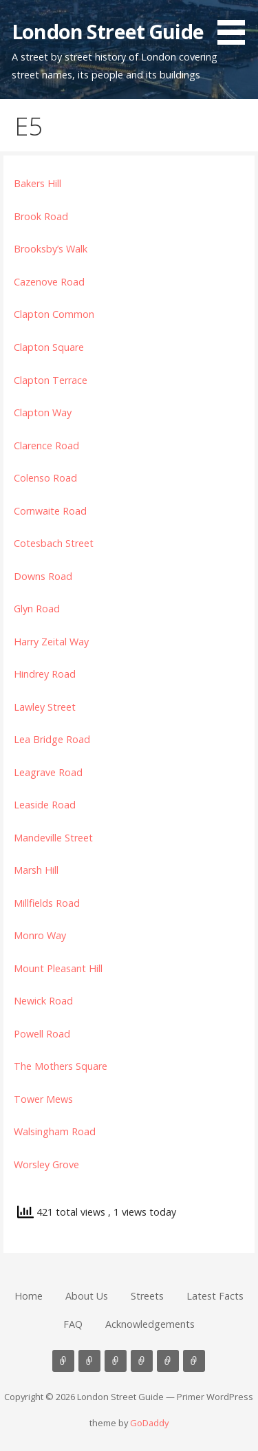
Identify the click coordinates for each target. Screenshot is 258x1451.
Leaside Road (45, 804)
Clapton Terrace (50, 380)
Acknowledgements (150, 1324)
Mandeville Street (53, 837)
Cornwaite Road (50, 510)
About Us (86, 1295)
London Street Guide (108, 31)
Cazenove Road (49, 281)
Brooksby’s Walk (50, 248)
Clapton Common (54, 314)
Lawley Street (45, 706)
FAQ (73, 1324)
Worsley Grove (46, 1164)
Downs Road (43, 576)
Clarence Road (46, 445)
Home (28, 1295)
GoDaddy (149, 1423)
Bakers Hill (37, 183)
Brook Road (41, 216)
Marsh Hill (36, 870)
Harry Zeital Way (51, 641)
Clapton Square (49, 347)
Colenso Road (45, 477)
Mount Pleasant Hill (58, 968)
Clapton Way (43, 412)
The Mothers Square (60, 1066)
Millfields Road (47, 903)
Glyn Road (37, 608)
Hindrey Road (45, 673)
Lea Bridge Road (52, 739)
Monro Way (40, 935)
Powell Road (42, 1033)
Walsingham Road (55, 1131)
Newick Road (43, 1000)
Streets (147, 1295)
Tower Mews (43, 1099)
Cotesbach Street (54, 543)
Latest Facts (215, 1295)
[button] (236, 25)
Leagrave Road (48, 772)
